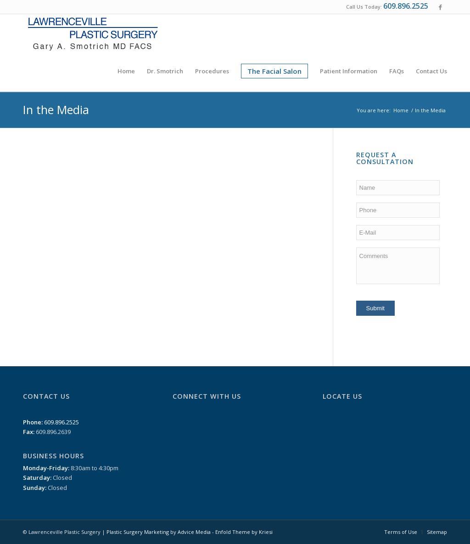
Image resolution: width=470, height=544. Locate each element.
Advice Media (194, 531)
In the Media (56, 109)
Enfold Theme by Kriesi (244, 531)
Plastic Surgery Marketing (137, 531)
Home (400, 110)
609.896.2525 (405, 6)
